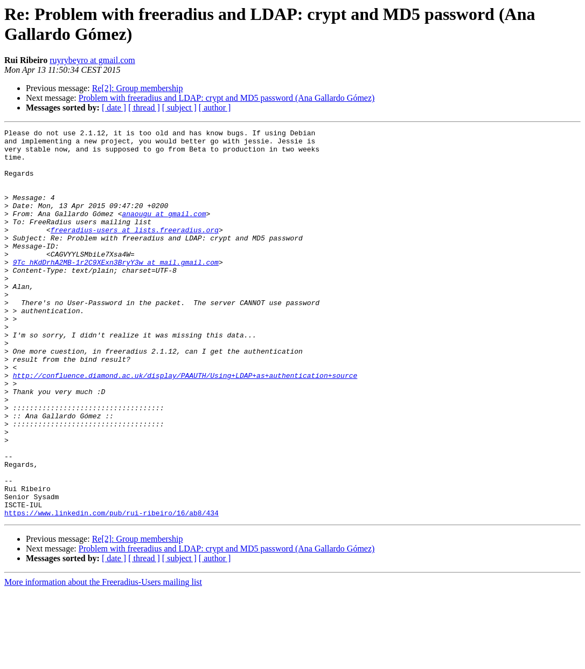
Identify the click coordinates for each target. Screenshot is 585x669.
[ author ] (215, 107)
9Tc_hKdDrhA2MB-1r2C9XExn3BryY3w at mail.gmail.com (116, 289)
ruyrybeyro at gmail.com (92, 60)
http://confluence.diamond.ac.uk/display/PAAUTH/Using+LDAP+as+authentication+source (185, 425)
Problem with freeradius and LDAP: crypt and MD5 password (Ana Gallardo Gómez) (227, 97)
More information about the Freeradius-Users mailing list (103, 659)
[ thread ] (144, 107)
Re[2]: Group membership (137, 88)
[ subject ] (179, 107)
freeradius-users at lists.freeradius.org (135, 251)
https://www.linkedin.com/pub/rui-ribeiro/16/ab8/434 (111, 590)
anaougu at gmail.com (164, 231)
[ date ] (114, 107)
